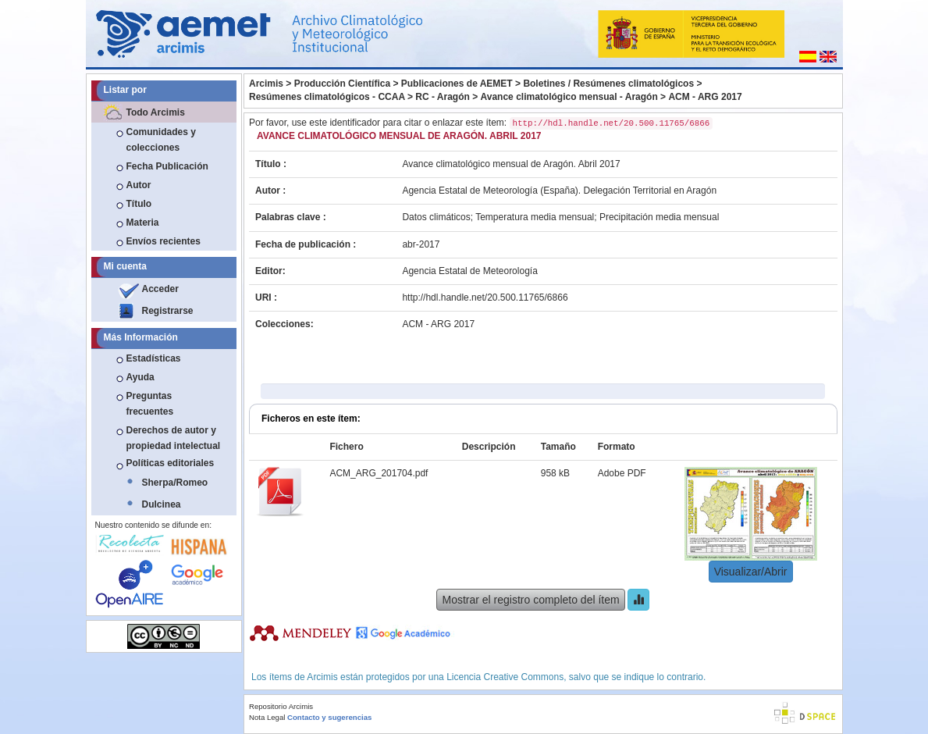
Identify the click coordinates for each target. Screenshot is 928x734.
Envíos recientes (163, 241)
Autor (138, 185)
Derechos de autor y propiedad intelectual (173, 438)
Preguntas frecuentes (150, 403)
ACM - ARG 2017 (704, 96)
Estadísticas (153, 358)
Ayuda (140, 377)
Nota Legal (267, 717)
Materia (142, 222)
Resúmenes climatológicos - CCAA (327, 96)
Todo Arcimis (155, 112)
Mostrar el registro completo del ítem (530, 599)
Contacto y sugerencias (329, 717)
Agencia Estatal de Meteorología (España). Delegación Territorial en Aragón (559, 190)
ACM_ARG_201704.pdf (378, 473)
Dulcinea (161, 504)
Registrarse (168, 310)
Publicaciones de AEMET (457, 83)
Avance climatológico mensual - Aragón (569, 96)
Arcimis (266, 83)
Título (139, 203)
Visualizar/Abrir (751, 571)
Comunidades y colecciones (161, 139)
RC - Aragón (442, 96)
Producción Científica (342, 83)
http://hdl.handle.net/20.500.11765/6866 (484, 297)
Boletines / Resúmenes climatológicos (608, 83)
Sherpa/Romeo (175, 482)
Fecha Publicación (167, 166)
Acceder (160, 288)
